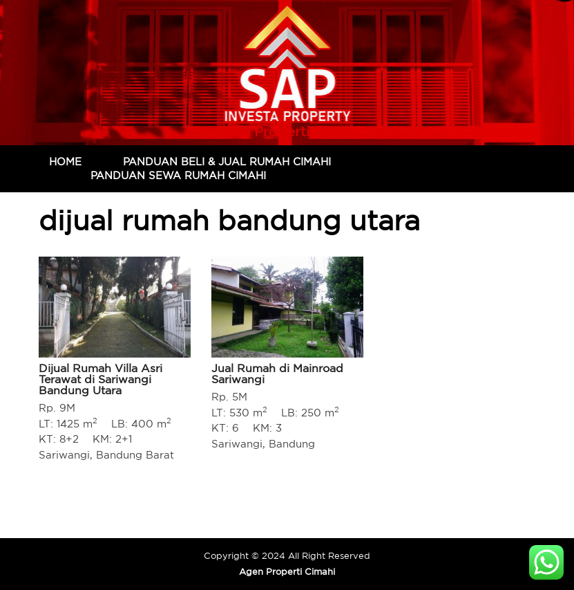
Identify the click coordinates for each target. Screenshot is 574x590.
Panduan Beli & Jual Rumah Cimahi (227, 161)
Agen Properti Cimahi (287, 131)
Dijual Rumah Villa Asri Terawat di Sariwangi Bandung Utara (100, 379)
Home (65, 161)
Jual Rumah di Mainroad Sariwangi (277, 373)
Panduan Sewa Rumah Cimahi (178, 175)
